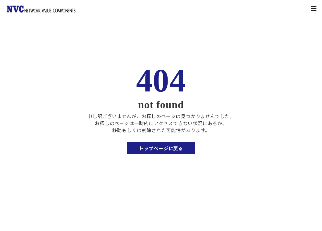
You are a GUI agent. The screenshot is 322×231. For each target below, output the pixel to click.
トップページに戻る (161, 148)
